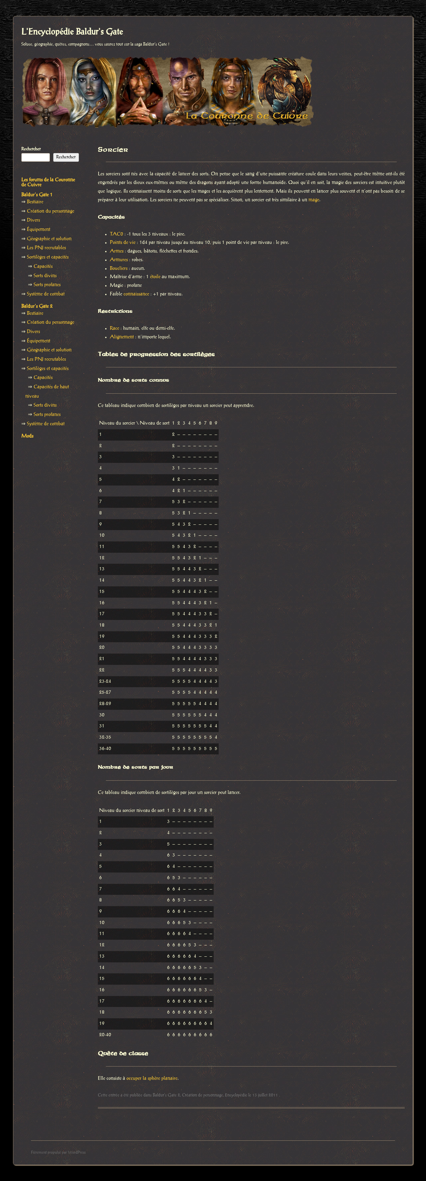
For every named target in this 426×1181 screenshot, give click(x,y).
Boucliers (118, 268)
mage (314, 200)
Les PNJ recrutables (46, 248)
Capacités (43, 266)
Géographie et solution (49, 239)
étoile (155, 277)
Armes (116, 251)
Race (114, 328)
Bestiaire (35, 202)
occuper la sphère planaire (151, 1078)
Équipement (38, 229)
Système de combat (46, 294)
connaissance (136, 294)
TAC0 (116, 234)
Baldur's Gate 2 (166, 1095)
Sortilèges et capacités (48, 257)
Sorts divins (45, 276)
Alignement (122, 337)
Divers (33, 220)
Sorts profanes (47, 285)
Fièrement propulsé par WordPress (58, 1152)
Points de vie (122, 242)
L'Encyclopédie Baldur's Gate (72, 32)
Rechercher (31, 149)
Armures (119, 260)
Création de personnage (202, 1095)
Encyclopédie (236, 1095)
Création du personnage (50, 211)
